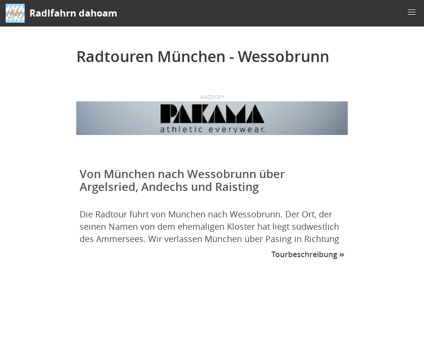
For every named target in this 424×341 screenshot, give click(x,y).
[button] (411, 12)
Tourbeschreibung (307, 254)
